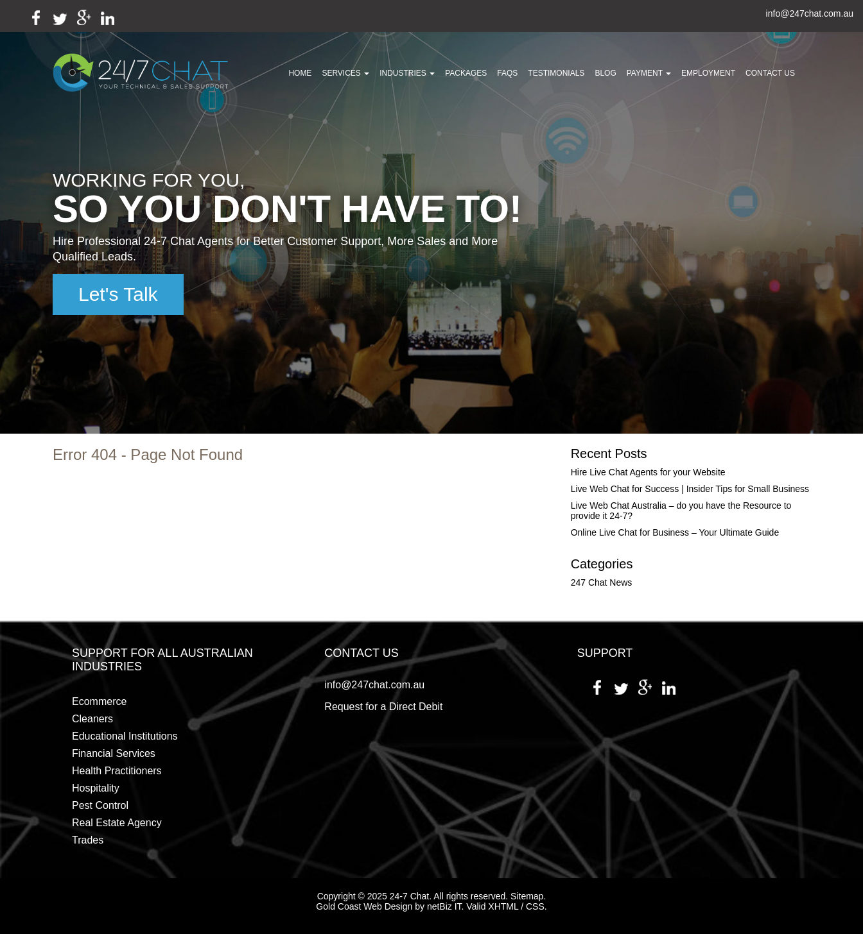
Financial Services (113, 753)
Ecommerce (99, 701)
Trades (87, 840)
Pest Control (100, 805)
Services (345, 73)
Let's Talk (118, 294)
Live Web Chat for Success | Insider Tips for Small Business (690, 489)
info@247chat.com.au (809, 14)
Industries (407, 73)
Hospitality (95, 788)
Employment (708, 73)
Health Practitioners (117, 770)
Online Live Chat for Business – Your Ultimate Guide (675, 532)
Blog (605, 73)
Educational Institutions (125, 736)
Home (299, 73)
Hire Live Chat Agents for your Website (648, 472)
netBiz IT (444, 906)
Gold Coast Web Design (364, 906)
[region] (431, 217)
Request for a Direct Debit (383, 706)
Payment (649, 73)
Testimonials (556, 73)
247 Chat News (601, 582)
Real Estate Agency (117, 822)
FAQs (507, 73)
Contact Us (770, 73)
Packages (466, 73)
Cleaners (92, 718)
